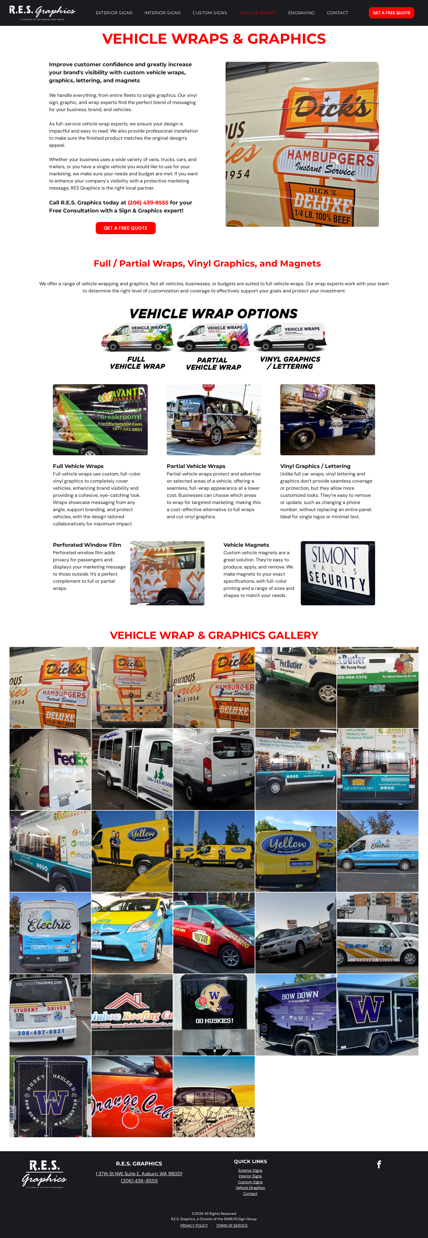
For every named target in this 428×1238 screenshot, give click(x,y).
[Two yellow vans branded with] (295, 851)
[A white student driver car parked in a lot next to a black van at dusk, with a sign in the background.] (295, 933)
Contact (250, 1193)
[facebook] (379, 1165)
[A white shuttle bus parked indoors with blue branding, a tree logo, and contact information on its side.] (132, 769)
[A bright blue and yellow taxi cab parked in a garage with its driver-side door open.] (132, 933)
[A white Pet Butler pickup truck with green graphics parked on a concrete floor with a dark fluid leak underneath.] (295, 687)
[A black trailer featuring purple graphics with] (295, 1014)
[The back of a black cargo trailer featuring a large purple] (50, 1096)
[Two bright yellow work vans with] (213, 851)
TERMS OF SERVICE (232, 1225)
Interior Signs (250, 1176)
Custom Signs (250, 1182)
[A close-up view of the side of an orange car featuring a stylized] (132, 1096)
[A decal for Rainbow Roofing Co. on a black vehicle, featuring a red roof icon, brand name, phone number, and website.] (132, 1014)
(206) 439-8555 (148, 202)
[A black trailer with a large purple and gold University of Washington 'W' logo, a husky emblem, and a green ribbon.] (377, 1014)
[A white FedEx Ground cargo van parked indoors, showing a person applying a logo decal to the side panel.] (50, 769)
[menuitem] (114, 12)
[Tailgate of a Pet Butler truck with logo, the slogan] (377, 687)
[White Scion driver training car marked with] (50, 1014)
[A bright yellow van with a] (132, 851)
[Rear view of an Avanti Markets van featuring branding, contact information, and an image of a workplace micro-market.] (377, 769)
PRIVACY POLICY (194, 1225)
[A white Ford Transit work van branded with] (213, 769)
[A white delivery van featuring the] (295, 769)
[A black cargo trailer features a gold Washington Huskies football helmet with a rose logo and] (213, 1014)
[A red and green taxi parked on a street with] (213, 933)
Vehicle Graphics (250, 1187)
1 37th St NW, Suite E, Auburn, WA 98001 (139, 1174)
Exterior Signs (250, 1170)
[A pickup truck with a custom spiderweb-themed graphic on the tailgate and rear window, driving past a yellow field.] (213, 1096)
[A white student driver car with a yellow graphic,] (377, 933)
